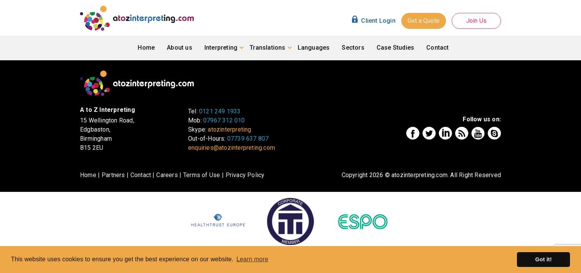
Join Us (476, 20)
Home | (90, 175)
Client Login (378, 21)
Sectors (353, 47)
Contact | (142, 175)
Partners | (115, 175)
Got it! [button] (543, 259)
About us (179, 47)
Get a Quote (424, 20)
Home (146, 47)
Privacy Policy (245, 175)
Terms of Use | (203, 175)
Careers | (168, 175)
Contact (437, 47)
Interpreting (220, 47)
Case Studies (395, 47)
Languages (314, 47)
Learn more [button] (252, 259)
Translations (267, 47)
